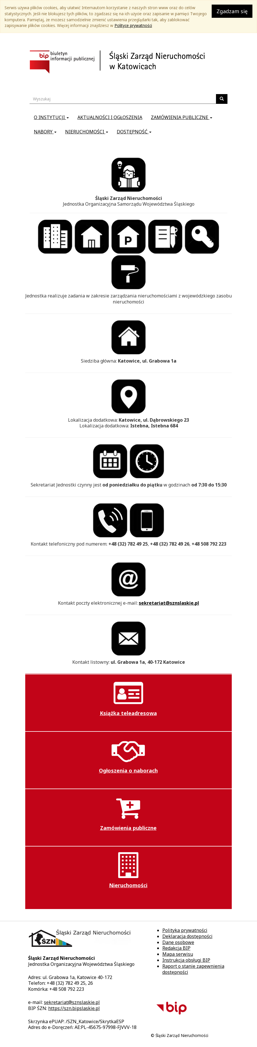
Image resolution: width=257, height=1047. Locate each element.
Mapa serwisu (177, 954)
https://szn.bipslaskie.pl (74, 1008)
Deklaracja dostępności (187, 936)
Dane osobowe (178, 942)
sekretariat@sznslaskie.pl (169, 603)
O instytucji (51, 117)
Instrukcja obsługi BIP (186, 960)
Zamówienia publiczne (181, 117)
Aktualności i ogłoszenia (109, 117)
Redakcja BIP (176, 948)
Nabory (45, 132)
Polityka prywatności (184, 930)
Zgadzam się (232, 11)
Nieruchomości (86, 132)
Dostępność (134, 132)
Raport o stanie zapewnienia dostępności (193, 969)
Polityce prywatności (133, 25)
